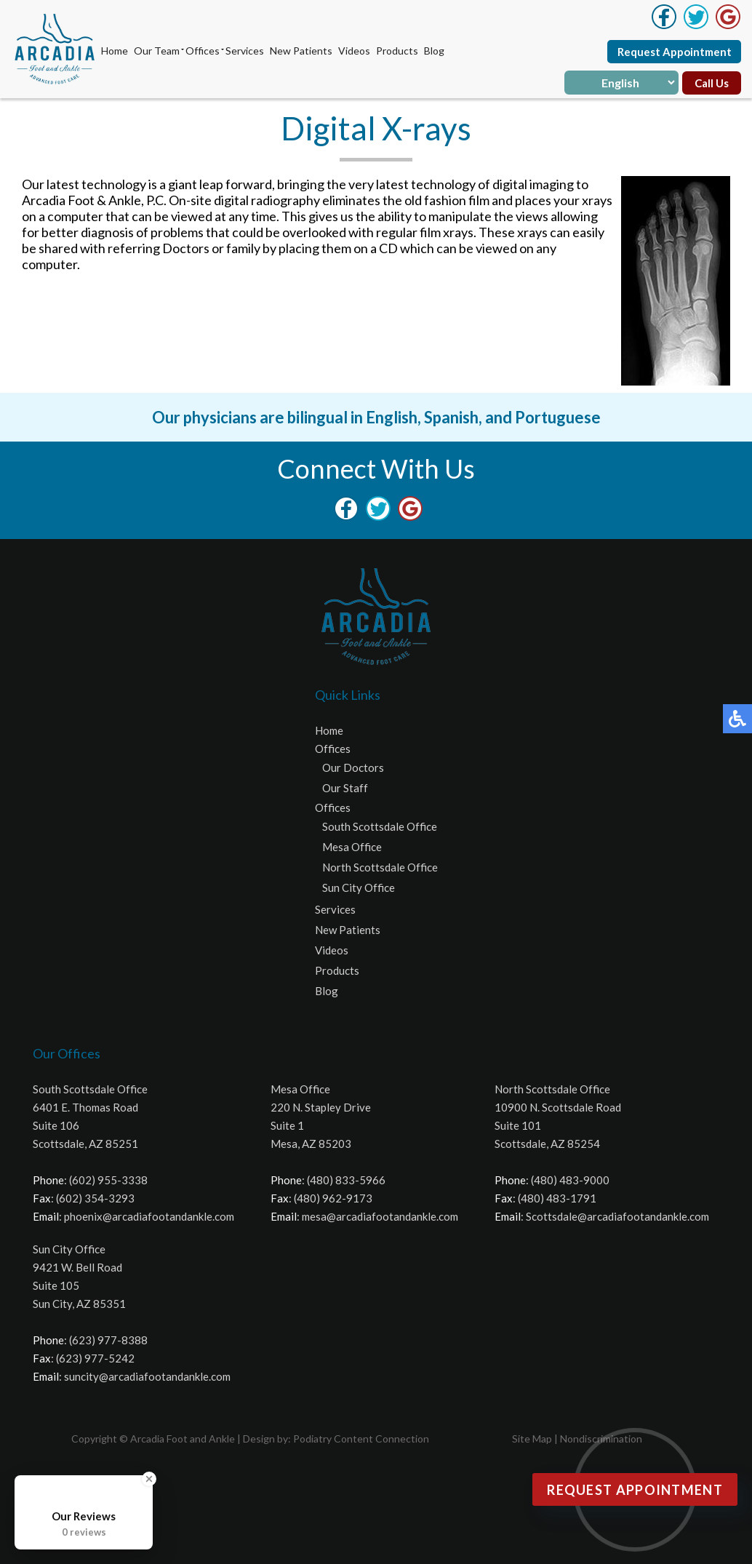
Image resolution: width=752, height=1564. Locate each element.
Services (244, 50)
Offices (202, 50)
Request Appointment (674, 51)
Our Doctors (353, 767)
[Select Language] (621, 83)
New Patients (301, 50)
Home (114, 50)
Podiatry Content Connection (361, 1438)
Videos (354, 50)
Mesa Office (352, 846)
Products (397, 50)
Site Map (532, 1438)
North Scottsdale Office (380, 867)
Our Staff (345, 787)
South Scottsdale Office (379, 826)
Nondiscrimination (601, 1438)
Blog (434, 50)
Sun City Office (358, 887)
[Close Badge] (149, 1479)
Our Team (157, 50)
